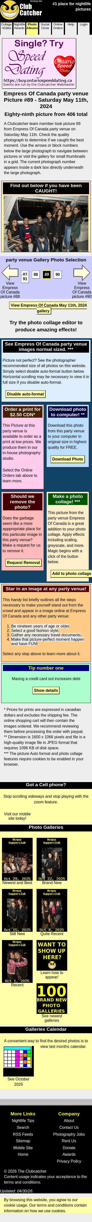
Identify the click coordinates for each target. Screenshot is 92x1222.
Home (23, 1154)
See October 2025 (18, 1066)
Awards (69, 1154)
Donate (69, 1148)
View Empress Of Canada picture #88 (10, 281)
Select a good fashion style (34, 630)
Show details (46, 690)
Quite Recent (52, 912)
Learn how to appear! (52, 959)
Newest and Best (17, 861)
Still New (17, 912)
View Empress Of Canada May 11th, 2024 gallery (49, 308)
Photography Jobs (69, 1134)
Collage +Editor (6, 26)
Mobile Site (23, 1148)
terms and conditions (22, 1182)
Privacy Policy (69, 1161)
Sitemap (23, 1141)
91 (25, 279)
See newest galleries (52, 1002)
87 (25, 274)
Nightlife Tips (23, 1121)
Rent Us (69, 1141)
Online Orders (58, 26)
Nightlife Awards (19, 26)
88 (36, 274)
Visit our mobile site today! (17, 816)
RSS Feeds (23, 1134)
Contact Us (69, 1127)
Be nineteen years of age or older (40, 626)
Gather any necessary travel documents (46, 635)
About (69, 1121)
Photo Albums (32, 26)
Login (84, 24)
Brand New (52, 861)
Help (71, 24)
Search (23, 1127)
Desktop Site (36, 1)
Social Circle (45, 26)
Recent (17, 963)
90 (57, 274)
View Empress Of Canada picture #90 (82, 281)
